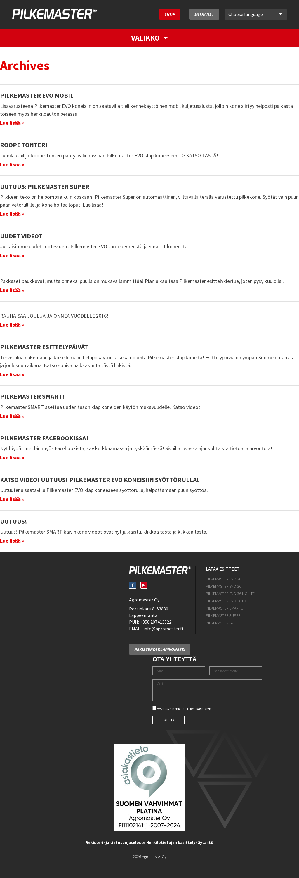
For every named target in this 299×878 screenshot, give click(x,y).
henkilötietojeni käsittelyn (191, 708)
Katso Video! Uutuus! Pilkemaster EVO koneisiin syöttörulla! (99, 480)
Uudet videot (21, 236)
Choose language (255, 14)
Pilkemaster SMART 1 (224, 608)
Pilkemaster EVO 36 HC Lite (230, 593)
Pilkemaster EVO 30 (223, 579)
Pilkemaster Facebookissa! (44, 438)
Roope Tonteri (23, 145)
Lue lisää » (12, 122)
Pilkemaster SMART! (32, 396)
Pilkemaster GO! (221, 622)
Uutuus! (13, 521)
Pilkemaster (54, 14)
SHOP (169, 14)
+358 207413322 (155, 622)
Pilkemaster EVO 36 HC (226, 600)
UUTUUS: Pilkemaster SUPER (44, 186)
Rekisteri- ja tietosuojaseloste (115, 842)
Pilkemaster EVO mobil (37, 95)
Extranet (204, 14)
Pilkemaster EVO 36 (223, 586)
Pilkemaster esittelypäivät (44, 347)
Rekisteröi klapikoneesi (159, 649)
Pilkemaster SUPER (223, 615)
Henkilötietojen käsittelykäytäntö (179, 842)
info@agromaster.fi (163, 628)
